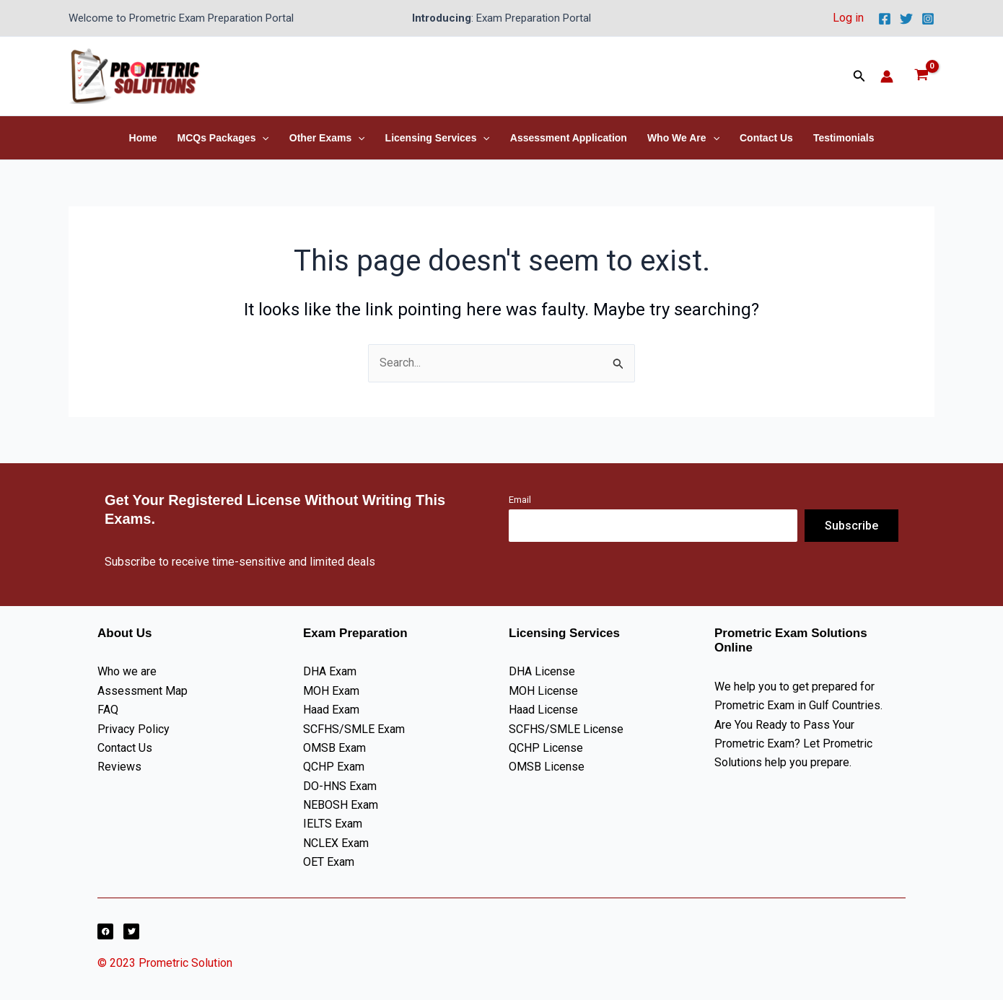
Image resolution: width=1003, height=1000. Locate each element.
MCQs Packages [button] (222, 137)
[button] (859, 76)
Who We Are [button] (683, 137)
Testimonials (844, 138)
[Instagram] (927, 18)
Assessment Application (568, 138)
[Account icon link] (886, 76)
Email (520, 499)
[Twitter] (906, 18)
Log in (848, 18)
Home (143, 138)
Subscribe (851, 525)
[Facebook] (884, 18)
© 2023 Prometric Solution (166, 963)
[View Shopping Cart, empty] (921, 76)
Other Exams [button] (327, 137)
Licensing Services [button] (437, 137)
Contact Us (766, 138)
